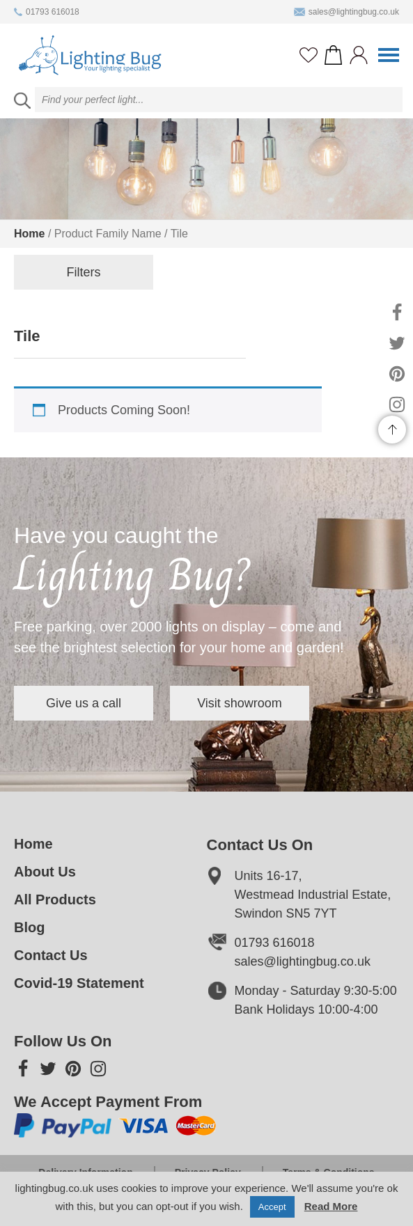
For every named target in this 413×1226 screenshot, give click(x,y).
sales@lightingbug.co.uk (346, 12)
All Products (55, 899)
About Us (45, 871)
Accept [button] (272, 1207)
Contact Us (51, 955)
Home (29, 233)
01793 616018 (46, 12)
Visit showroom (239, 703)
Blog (29, 927)
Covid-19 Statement (79, 983)
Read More (331, 1206)
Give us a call (83, 703)
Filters (84, 272)
